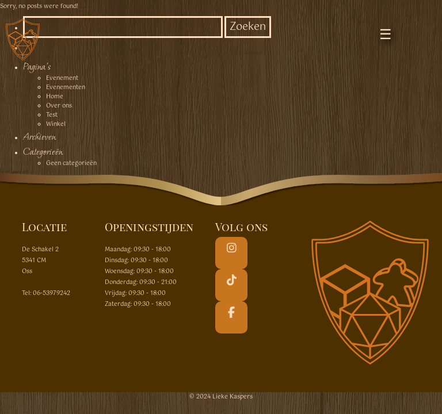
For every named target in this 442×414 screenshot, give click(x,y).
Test (52, 115)
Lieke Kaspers (232, 396)
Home (54, 96)
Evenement (62, 78)
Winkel (56, 124)
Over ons (59, 105)
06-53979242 (51, 293)
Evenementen (65, 87)
